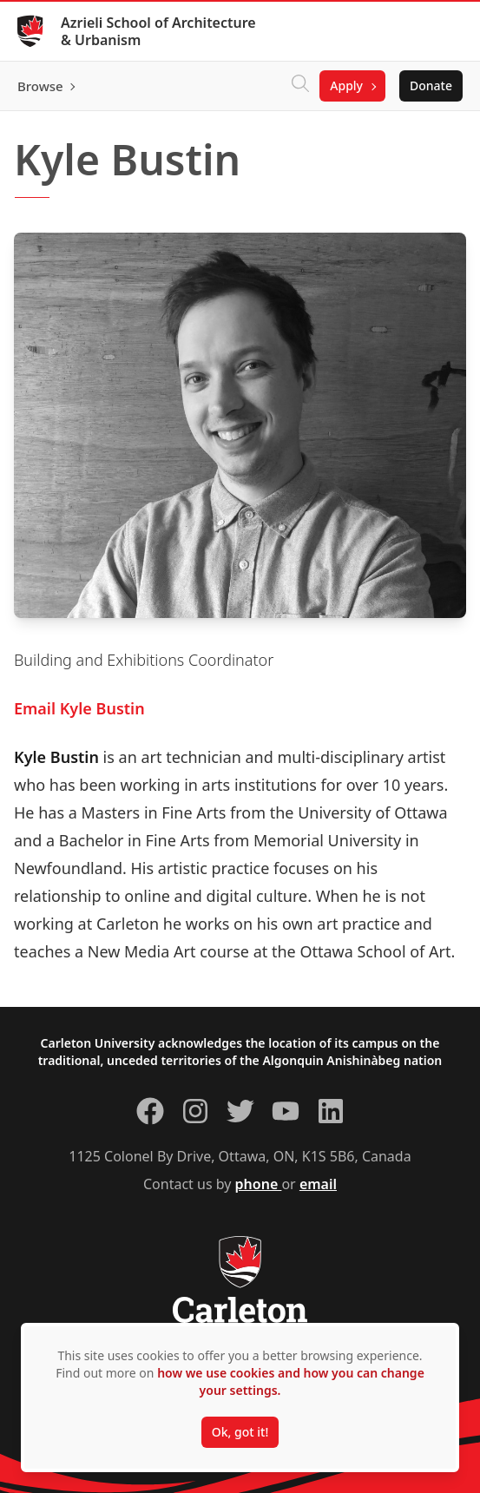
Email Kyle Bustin (79, 708)
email (318, 1184)
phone (258, 1184)
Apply (346, 85)
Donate (431, 85)
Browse (40, 86)
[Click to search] (300, 86)
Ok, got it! (240, 1432)
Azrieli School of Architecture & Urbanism (158, 31)
